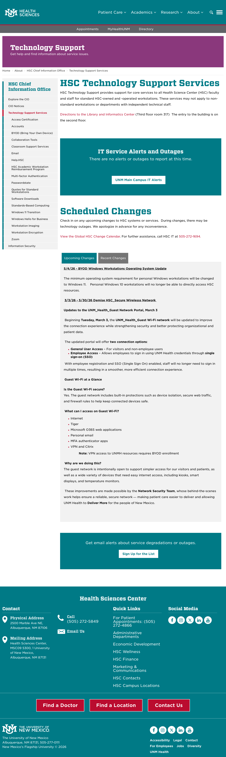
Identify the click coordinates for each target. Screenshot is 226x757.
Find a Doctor (60, 705)
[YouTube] (208, 620)
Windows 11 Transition (25, 212)
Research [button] (172, 12)
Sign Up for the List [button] (138, 554)
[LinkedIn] (199, 620)
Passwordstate (21, 183)
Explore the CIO (18, 99)
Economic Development (136, 644)
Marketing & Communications (129, 669)
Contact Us (169, 705)
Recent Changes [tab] (113, 258)
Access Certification (24, 119)
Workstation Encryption (27, 232)
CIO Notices (16, 106)
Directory (146, 29)
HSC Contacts (126, 678)
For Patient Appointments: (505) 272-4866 (134, 621)
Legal (177, 740)
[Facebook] (172, 620)
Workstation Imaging (25, 226)
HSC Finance (125, 659)
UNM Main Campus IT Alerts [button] (138, 180)
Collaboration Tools (24, 140)
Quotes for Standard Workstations (24, 190)
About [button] (195, 12)
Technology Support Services (88, 70)
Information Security (21, 246)
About (18, 70)
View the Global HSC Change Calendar (90, 236)
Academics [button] (143, 12)
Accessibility (160, 740)
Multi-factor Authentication (29, 176)
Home (6, 70)
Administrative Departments (127, 635)
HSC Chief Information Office (46, 70)
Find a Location (116, 705)
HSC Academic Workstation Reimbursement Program (29, 168)
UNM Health (159, 752)
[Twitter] (190, 620)
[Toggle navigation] (219, 12)
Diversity (194, 746)
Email (15, 153)
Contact (191, 740)
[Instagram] (181, 620)
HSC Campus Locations (136, 686)
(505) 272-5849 (82, 621)
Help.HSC (17, 160)
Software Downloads (25, 199)
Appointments (87, 29)
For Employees (161, 746)
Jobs (180, 746)
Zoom (15, 239)
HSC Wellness (126, 652)
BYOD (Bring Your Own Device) (32, 133)
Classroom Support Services (30, 146)
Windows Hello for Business (29, 219)
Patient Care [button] (112, 12)
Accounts (17, 126)
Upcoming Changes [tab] (79, 258)
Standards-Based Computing (30, 205)
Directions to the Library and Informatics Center (97, 114)
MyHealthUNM (119, 29)
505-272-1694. (190, 236)
